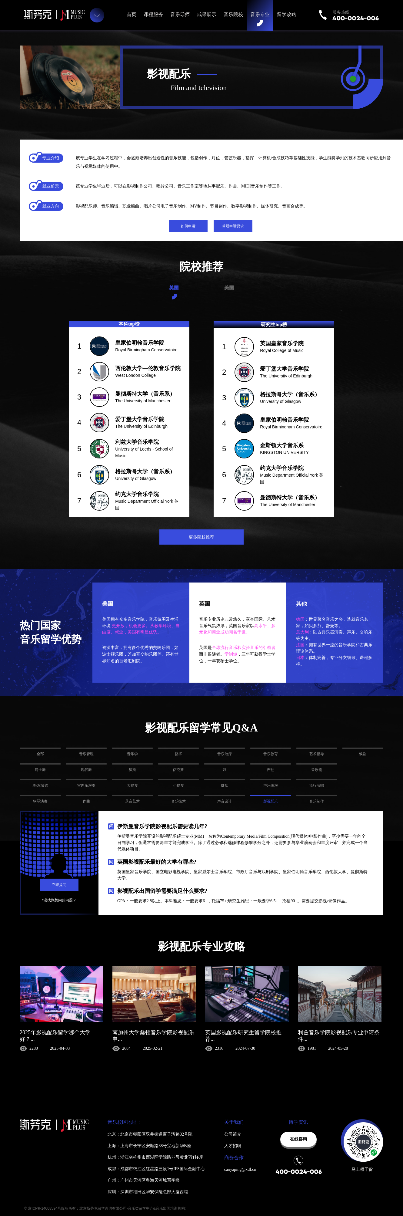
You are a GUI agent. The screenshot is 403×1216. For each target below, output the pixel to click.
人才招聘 (232, 1145)
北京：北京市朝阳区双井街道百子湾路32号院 (150, 1134)
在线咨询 (298, 1139)
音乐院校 (233, 14)
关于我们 (234, 1122)
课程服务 (153, 14)
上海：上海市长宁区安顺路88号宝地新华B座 (149, 1145)
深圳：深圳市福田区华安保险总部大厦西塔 (148, 1192)
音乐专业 (260, 14)
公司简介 (232, 1134)
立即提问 (59, 885)
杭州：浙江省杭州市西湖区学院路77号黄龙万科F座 (155, 1157)
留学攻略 (286, 14)
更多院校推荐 (201, 537)
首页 (131, 14)
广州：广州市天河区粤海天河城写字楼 (144, 1180)
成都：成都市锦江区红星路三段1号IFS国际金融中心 (156, 1169)
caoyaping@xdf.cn (240, 1169)
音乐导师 (180, 14)
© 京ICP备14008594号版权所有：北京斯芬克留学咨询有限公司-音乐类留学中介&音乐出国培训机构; (105, 1208)
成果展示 (206, 14)
